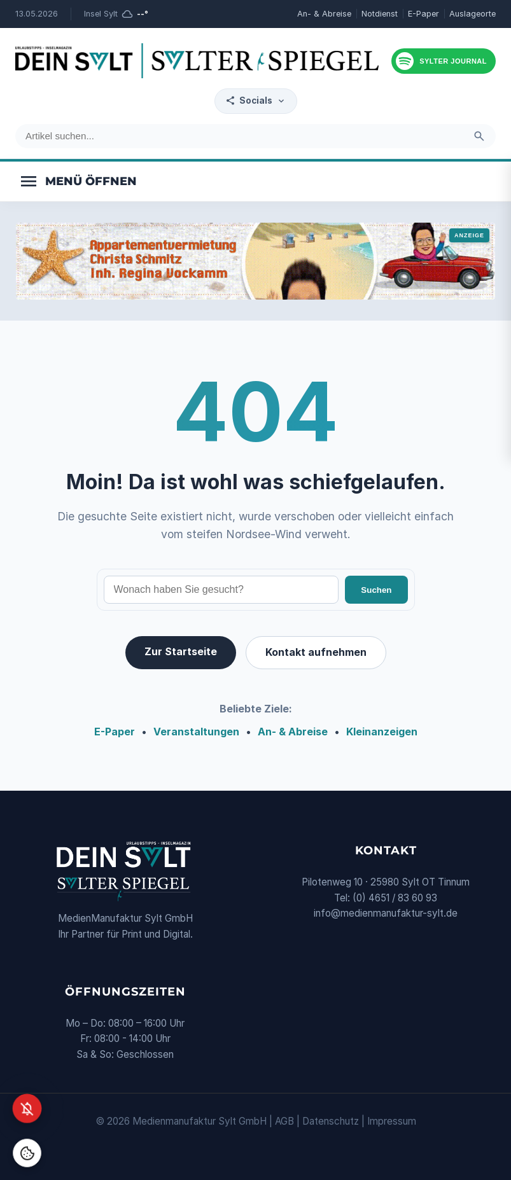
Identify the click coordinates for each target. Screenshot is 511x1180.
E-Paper (423, 13)
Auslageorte (472, 13)
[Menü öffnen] (77, 181)
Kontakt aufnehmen (316, 652)
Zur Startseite (180, 651)
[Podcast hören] (443, 61)
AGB (284, 1121)
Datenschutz (330, 1121)
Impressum (391, 1121)
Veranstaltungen (196, 731)
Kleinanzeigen (381, 731)
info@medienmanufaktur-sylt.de (386, 913)
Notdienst (379, 13)
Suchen (376, 590)
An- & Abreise (324, 13)
